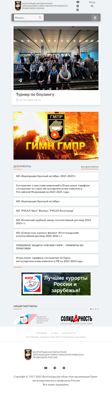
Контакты (69, 333)
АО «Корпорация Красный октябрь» (38, 201)
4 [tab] (97, 309)
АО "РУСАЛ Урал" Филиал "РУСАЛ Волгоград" (45, 210)
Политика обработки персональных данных (56, 337)
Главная (41, 333)
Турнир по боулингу (35, 94)
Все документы (89, 167)
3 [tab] (95, 309)
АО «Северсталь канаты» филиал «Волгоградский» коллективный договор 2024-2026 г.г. (47, 234)
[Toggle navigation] (94, 17)
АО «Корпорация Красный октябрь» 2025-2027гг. (46, 175)
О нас (54, 333)
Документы (22, 166)
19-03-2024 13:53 (30, 99)
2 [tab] (93, 309)
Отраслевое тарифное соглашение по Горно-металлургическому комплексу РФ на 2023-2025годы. (49, 259)
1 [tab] (91, 309)
